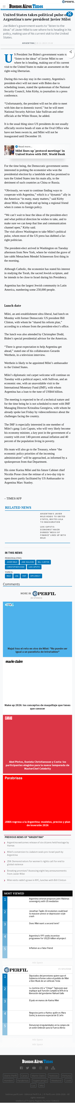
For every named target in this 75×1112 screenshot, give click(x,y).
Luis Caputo (34, 567)
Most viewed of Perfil (37, 970)
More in (38, 593)
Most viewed (14, 893)
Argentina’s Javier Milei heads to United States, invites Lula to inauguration (52, 517)
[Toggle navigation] (5, 6)
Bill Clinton (43, 562)
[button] (69, 14)
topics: (9, 572)
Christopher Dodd (15, 567)
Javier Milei (12, 562)
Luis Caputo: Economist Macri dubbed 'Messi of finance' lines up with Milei (53, 532)
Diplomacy (35, 576)
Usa (16, 576)
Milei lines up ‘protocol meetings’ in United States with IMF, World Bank (40, 152)
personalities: (13, 558)
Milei (9, 576)
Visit (24, 576)
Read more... (25, 146)
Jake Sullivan (27, 562)
